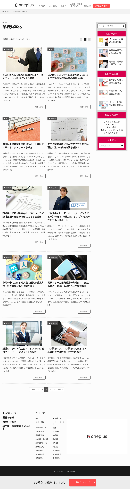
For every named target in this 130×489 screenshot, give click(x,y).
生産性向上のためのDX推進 (116, 92)
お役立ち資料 (101, 6)
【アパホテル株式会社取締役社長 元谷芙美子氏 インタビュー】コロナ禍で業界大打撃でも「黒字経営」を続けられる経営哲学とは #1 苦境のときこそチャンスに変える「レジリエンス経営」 (116, 41)
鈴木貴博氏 (40, 454)
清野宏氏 (39, 458)
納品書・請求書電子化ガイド (76, 5)
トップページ (9, 413)
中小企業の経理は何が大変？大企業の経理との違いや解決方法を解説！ (68, 146)
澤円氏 (55, 447)
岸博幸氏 (56, 458)
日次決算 (56, 431)
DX (51, 49)
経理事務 (53, 118)
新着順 (5, 39)
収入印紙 (8, 188)
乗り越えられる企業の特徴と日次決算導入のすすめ (116, 81)
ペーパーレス (111, 124)
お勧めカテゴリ (22, 39)
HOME (7, 11)
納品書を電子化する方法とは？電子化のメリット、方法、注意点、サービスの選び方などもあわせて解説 (116, 52)
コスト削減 (40, 422)
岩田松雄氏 (40, 431)
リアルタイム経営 (111, 121)
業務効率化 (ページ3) (20, 11)
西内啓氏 (39, 450)
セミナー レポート (59, 423)
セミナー (64, 6)
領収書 (55, 443)
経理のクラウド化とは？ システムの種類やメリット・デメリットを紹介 (23, 350)
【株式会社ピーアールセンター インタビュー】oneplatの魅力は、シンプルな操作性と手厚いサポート (68, 216)
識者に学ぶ (40, 447)
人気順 (11, 39)
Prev (33, 389)
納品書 (55, 435)
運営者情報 (8, 417)
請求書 (55, 439)
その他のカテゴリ (111, 133)
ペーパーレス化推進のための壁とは (116, 103)
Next (59, 389)
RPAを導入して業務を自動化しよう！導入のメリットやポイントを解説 (23, 76)
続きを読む (39, 107)
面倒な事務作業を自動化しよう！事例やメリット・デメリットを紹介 (23, 146)
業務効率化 (9, 49)
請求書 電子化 (41, 443)
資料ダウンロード (83, 482)
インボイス (57, 418)
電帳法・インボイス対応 (111, 130)
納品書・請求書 (42, 439)
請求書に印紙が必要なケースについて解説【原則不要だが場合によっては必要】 (23, 215)
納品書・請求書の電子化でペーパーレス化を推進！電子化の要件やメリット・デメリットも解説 (116, 63)
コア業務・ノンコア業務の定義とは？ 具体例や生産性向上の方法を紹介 (68, 350)
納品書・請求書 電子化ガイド (16, 427)
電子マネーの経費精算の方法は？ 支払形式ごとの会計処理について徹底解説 (68, 284)
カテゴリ (42, 6)
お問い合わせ (9, 421)
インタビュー (54, 6)
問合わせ (87, 6)
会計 (54, 427)
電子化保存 (54, 257)
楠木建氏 (56, 450)
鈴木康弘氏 (57, 454)
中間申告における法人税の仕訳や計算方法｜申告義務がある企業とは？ (23, 284)
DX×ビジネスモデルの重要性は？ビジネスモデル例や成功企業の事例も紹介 (67, 76)
